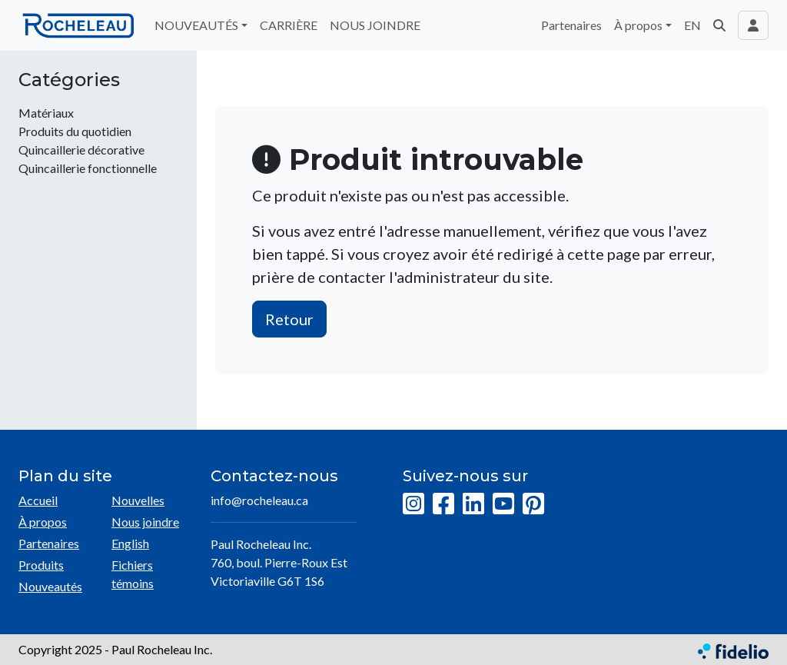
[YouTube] (503, 504)
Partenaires (571, 25)
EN (692, 25)
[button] (719, 25)
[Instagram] (413, 504)
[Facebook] (443, 504)
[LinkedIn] (473, 504)
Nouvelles (137, 500)
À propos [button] (638, 25)
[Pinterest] (533, 504)
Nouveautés (50, 586)
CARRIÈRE (288, 25)
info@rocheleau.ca (259, 500)
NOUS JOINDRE (375, 25)
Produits (41, 564)
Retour (289, 319)
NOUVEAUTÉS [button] (196, 25)
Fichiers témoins (132, 573)
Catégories (69, 80)
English (130, 543)
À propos (42, 521)
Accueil (38, 500)
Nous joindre (145, 521)
